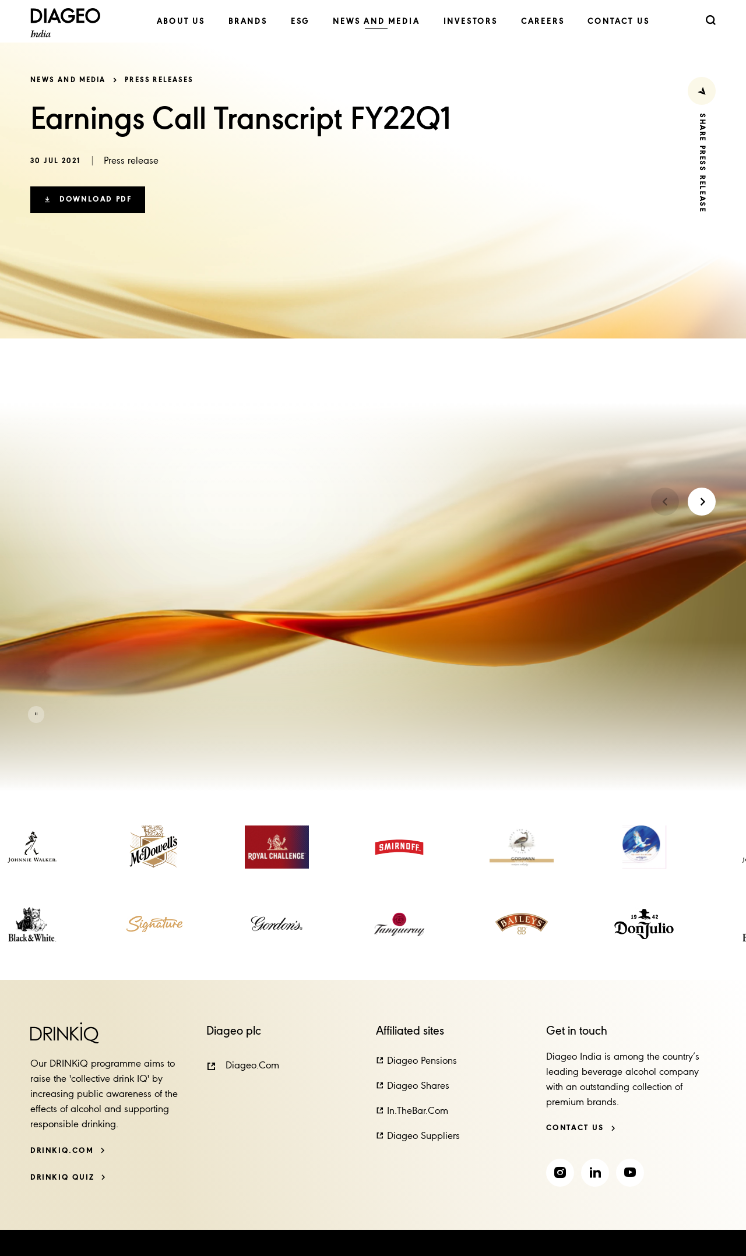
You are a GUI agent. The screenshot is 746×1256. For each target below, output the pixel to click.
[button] (87, 199)
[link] (181, 21)
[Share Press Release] (702, 91)
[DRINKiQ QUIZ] (68, 1178)
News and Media (68, 80)
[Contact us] (581, 1128)
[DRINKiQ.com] (67, 1151)
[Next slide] (702, 502)
